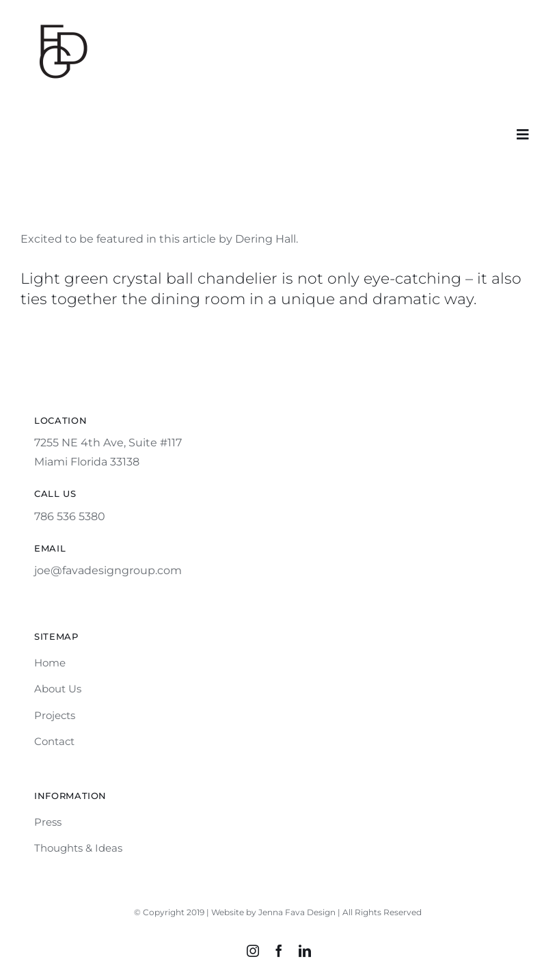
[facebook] (279, 951)
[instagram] (253, 951)
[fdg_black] (61, 22)
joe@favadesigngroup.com (108, 570)
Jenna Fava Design (297, 912)
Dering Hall (265, 238)
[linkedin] (305, 951)
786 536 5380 (69, 516)
